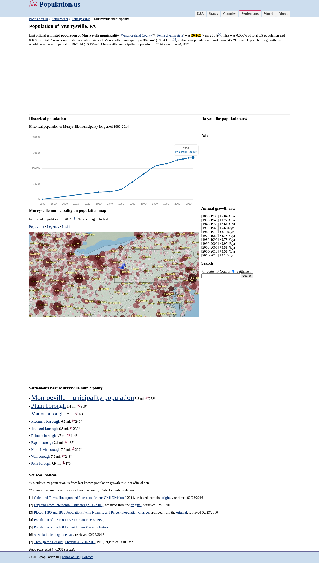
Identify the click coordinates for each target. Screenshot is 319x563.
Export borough (42, 442)
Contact (87, 557)
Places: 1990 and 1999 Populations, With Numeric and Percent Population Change (91, 512)
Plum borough (48, 405)
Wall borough (40, 456)
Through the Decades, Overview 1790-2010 (64, 542)
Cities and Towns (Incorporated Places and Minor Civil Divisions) (80, 497)
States (213, 13)
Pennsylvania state (170, 35)
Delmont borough (43, 435)
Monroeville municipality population (82, 397)
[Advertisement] (159, 80)
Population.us (60, 4)
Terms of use (70, 557)
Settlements (250, 13)
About (283, 13)
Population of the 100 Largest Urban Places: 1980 (68, 520)
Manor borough (47, 413)
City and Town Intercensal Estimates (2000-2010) (68, 505)
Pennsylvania (81, 19)
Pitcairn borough (45, 421)
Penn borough (40, 463)
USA (200, 13)
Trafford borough (44, 428)
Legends (53, 226)
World (268, 13)
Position (67, 226)
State (208, 271)
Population (36, 226)
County (223, 271)
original (166, 497)
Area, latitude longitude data (53, 534)
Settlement (241, 271)
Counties (229, 13)
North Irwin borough (45, 449)
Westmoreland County (136, 35)
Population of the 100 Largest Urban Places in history (71, 527)
